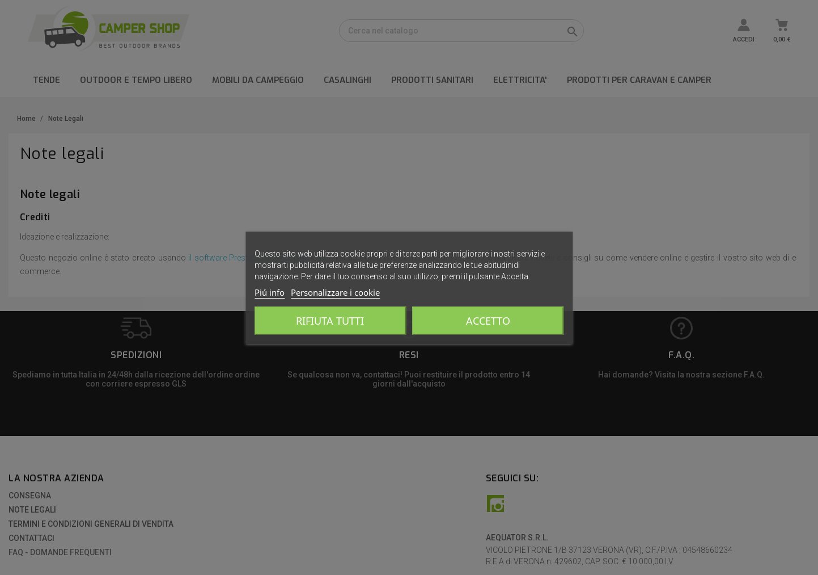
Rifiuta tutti (330, 321)
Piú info (270, 292)
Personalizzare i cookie (335, 292)
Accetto (488, 321)
